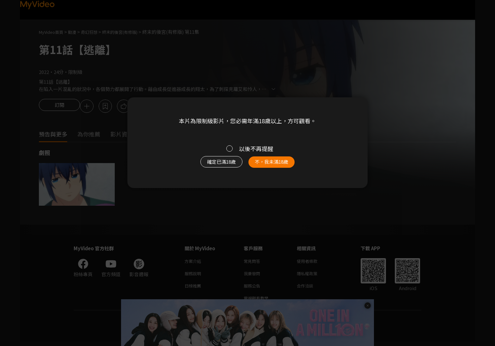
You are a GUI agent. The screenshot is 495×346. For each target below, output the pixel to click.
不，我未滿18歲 (278, 165)
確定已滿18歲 (214, 165)
